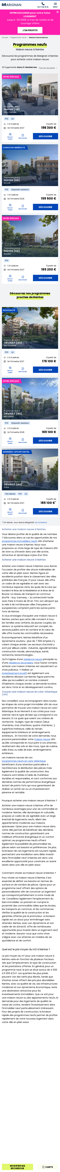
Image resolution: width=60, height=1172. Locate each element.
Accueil (5, 38)
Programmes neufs (19, 38)
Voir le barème (41, 522)
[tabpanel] (30, 94)
